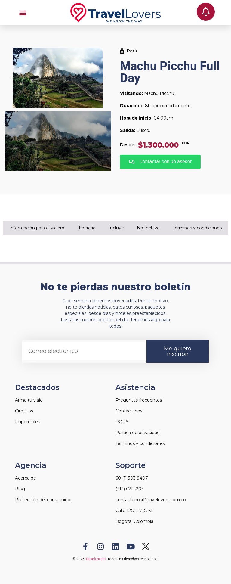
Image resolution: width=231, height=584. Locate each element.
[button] (23, 12)
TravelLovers (95, 559)
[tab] (37, 228)
